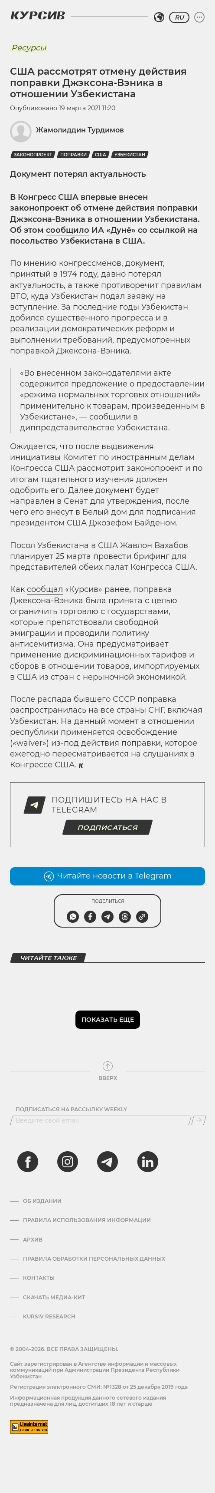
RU (179, 17)
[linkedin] (147, 1161)
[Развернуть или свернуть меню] (199, 17)
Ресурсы (28, 48)
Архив (32, 1240)
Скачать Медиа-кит (54, 1298)
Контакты (39, 1278)
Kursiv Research (49, 1317)
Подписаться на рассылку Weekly (71, 1110)
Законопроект (33, 155)
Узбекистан (129, 155)
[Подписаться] (198, 1120)
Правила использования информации (87, 1220)
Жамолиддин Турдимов (80, 130)
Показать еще (107, 1020)
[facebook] (27, 1161)
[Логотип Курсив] (37, 15)
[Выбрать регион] (159, 17)
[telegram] (107, 1161)
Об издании (42, 1201)
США (100, 155)
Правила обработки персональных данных (94, 1259)
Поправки (73, 155)
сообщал (45, 589)
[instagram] (67, 1161)
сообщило (67, 230)
